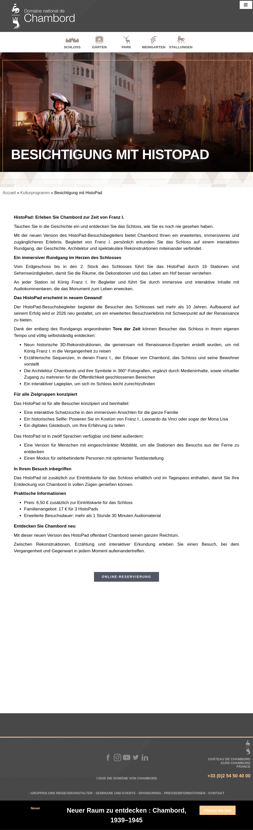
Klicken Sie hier (217, 810)
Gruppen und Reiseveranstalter (62, 793)
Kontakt (216, 793)
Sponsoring (150, 793)
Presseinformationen (185, 793)
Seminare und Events (115, 793)
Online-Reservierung (126, 577)
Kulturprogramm (35, 193)
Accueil (9, 193)
